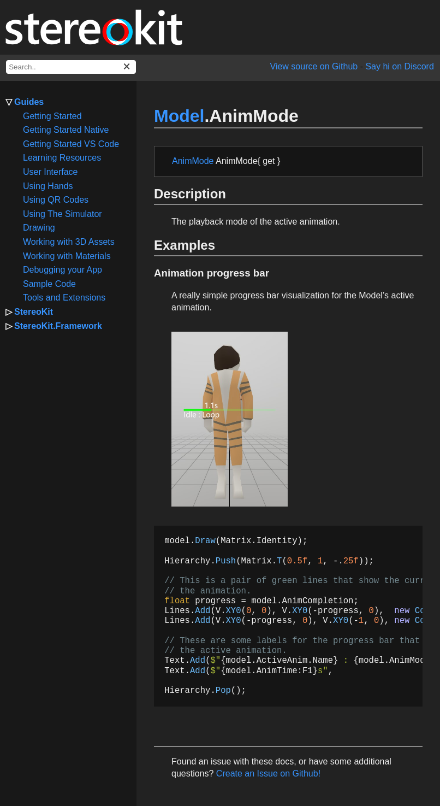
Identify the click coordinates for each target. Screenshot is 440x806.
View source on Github (314, 66)
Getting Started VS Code (71, 144)
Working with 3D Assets (69, 241)
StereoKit (33, 311)
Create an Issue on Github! (268, 773)
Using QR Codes (55, 199)
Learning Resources (62, 157)
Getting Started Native (66, 129)
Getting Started (52, 116)
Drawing (39, 227)
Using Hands (48, 186)
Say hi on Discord (399, 66)
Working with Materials (67, 256)
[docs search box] (71, 67)
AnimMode (192, 161)
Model (179, 116)
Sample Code (49, 284)
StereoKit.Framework (58, 326)
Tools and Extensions (64, 297)
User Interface (50, 172)
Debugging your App (62, 269)
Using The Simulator (62, 214)
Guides (29, 102)
